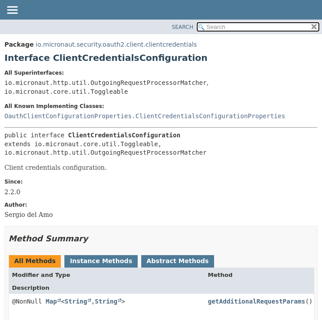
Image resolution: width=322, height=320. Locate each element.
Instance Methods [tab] (101, 260)
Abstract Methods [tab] (178, 260)
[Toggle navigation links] (12, 10)
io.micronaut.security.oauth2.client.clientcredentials (116, 44)
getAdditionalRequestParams (256, 301)
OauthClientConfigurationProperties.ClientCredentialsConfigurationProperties (144, 116)
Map (51, 301)
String (76, 301)
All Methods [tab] (35, 260)
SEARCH (183, 27)
